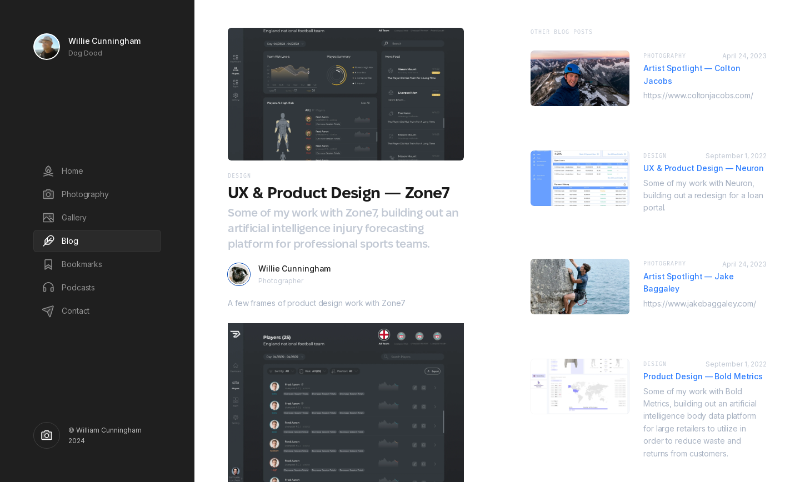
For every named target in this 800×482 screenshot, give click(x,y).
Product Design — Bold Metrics (703, 376)
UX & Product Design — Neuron (703, 168)
